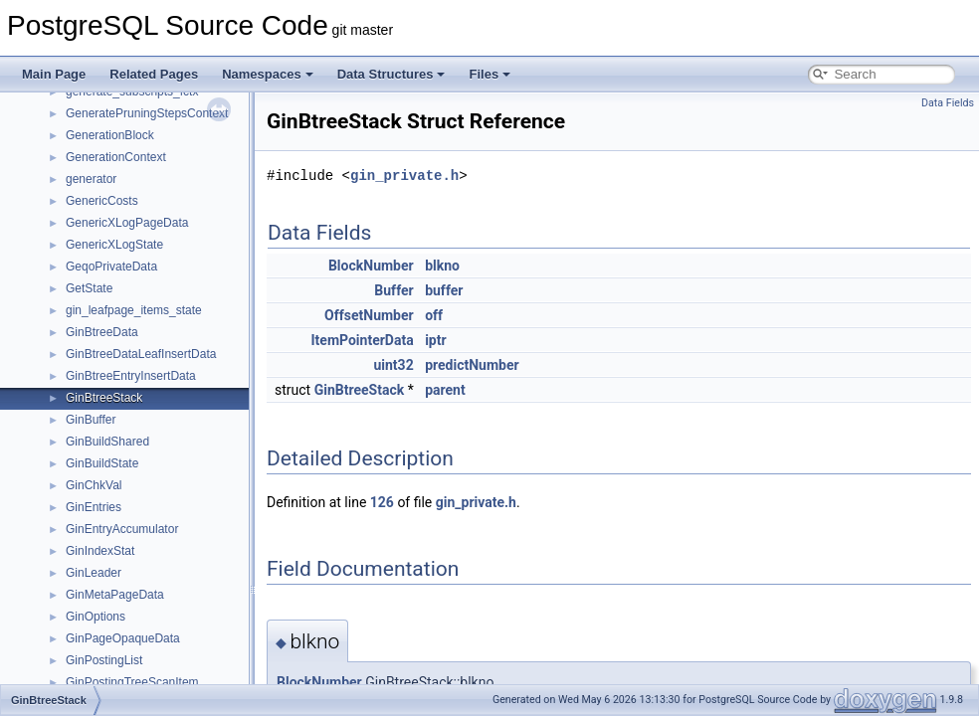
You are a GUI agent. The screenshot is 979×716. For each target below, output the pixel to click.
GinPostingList (104, 660)
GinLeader (93, 573)
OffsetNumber (369, 315)
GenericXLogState (114, 245)
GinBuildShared (107, 441)
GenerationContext (116, 157)
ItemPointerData (362, 340)
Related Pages (153, 74)
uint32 (393, 365)
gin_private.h (404, 175)
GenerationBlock (110, 135)
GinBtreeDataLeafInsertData (141, 354)
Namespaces (267, 74)
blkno (442, 265)
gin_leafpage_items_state (134, 310)
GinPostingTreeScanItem (132, 682)
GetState (89, 288)
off (434, 315)
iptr (435, 340)
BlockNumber (371, 265)
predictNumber (471, 365)
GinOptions (95, 617)
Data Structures (391, 74)
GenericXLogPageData (127, 223)
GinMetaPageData (115, 595)
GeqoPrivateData (111, 266)
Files (489, 74)
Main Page (54, 74)
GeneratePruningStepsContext (147, 113)
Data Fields (947, 102)
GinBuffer (90, 420)
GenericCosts (102, 201)
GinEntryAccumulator (122, 529)
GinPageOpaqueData (123, 638)
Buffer (393, 290)
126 (382, 502)
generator (91, 179)
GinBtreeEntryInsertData (131, 376)
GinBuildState (102, 463)
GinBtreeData (102, 332)
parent (445, 390)
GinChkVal (93, 485)
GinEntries (93, 507)
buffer (444, 290)
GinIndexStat (100, 551)
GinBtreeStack (104, 398)
